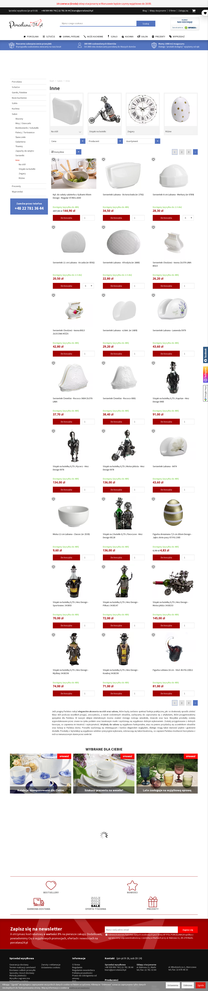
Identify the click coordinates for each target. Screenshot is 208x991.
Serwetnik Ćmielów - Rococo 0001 (119, 395)
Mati (177, 961)
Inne (17, 160)
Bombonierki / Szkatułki (27, 127)
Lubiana (108, 955)
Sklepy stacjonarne (157, 10)
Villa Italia (132, 958)
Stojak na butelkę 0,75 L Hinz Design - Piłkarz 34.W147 (121, 601)
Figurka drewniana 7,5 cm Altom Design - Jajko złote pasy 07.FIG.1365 (172, 533)
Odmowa (187, 985)
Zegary (130, 129)
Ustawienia (173, 985)
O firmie (172, 10)
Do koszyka (66, 215)
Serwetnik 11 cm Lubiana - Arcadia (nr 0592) (74, 259)
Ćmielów (109, 961)
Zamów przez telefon (29, 206)
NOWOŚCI (66, 883)
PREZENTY (179, 883)
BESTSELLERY (29, 883)
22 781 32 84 (150, 943)
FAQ (74, 954)
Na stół (54, 129)
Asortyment (143, 138)
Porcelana (33, 36)
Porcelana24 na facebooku (205, 355)
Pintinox (155, 958)
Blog (145, 10)
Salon (144, 36)
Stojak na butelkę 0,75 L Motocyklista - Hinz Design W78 (123, 465)
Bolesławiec (134, 955)
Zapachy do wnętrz (24, 150)
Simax (178, 963)
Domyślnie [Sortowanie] (64, 149)
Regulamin (77, 941)
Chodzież (109, 958)
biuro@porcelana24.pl (82, 10)
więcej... (179, 966)
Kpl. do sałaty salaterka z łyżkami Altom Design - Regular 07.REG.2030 (72, 193)
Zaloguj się (183, 10)
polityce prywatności (79, 987)
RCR (130, 966)
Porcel (108, 966)
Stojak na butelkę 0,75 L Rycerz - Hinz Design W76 (71, 465)
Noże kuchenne (95, 36)
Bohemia (132, 963)
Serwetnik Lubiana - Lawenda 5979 (169, 327)
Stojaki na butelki (97, 129)
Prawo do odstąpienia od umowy (84, 951)
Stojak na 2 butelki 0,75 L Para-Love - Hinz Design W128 (122, 533)
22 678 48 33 (182, 943)
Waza (131, 961)
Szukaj (146, 23)
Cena (68, 138)
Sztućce (50, 36)
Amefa (155, 963)
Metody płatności (17, 949)
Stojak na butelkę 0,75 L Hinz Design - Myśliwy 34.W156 (71, 669)
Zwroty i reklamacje (50, 938)
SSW (154, 966)
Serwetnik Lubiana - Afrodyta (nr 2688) (121, 259)
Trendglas (180, 958)
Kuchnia (129, 36)
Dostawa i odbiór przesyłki (22, 944)
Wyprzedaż (179, 36)
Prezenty (160, 36)
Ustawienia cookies (18, 954)
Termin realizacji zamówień (22, 941)
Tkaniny (19, 146)
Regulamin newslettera (83, 944)
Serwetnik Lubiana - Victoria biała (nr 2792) (123, 191)
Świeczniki (20, 137)
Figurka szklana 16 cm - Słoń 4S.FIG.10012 (173, 667)
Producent (106, 138)
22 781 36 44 (64, 10)
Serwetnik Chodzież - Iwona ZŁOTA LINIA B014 (172, 261)
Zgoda (200, 985)
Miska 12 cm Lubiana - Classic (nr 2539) (71, 531)
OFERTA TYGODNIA (141, 883)
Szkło (114, 36)
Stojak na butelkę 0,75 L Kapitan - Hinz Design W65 (171, 397)
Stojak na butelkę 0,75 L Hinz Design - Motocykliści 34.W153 (170, 601)
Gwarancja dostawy (19, 938)
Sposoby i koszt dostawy (21, 946)
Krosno (178, 955)
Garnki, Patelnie (71, 36)
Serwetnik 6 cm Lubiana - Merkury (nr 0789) (173, 191)
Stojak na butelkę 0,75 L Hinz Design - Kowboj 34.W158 (121, 669)
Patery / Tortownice (25, 132)
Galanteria (20, 141)
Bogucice (109, 963)
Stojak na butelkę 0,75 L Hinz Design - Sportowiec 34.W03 (71, 601)
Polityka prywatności (82, 946)
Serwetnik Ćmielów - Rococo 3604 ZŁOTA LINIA (73, 397)
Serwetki (19, 155)
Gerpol (155, 961)
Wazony (19, 118)
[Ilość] (88, 215)
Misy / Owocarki (23, 123)
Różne (168, 129)
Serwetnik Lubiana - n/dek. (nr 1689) (120, 327)
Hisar (154, 955)
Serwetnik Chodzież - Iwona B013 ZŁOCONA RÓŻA (69, 329)
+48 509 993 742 (49, 10)
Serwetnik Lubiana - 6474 (165, 463)
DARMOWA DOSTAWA (104, 883)
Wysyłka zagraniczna (19, 952)
